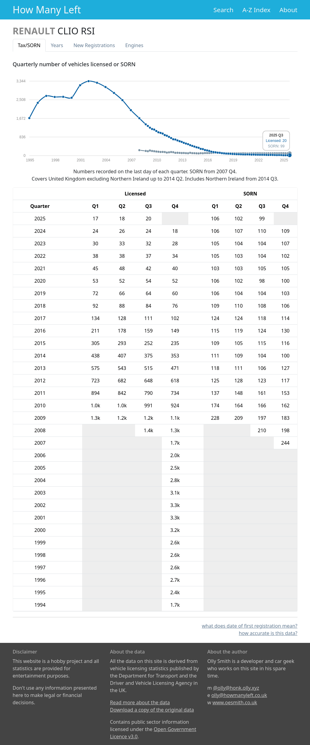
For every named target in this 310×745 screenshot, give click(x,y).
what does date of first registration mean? (249, 626)
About (288, 9)
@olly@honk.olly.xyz (236, 688)
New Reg (94, 45)
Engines (134, 45)
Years (57, 45)
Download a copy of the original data (152, 709)
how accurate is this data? (268, 633)
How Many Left (47, 9)
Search (224, 9)
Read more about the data (140, 702)
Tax (29, 45)
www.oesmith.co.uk (234, 702)
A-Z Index (256, 9)
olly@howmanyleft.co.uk (239, 695)
